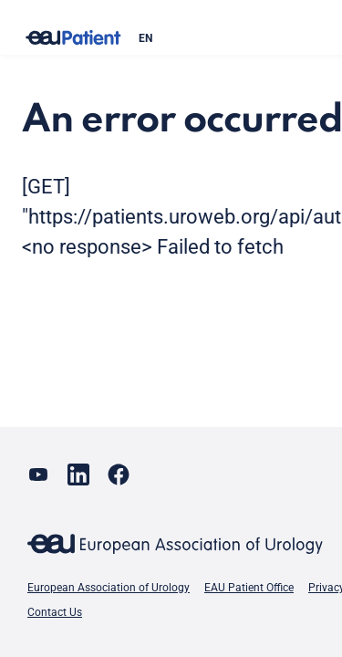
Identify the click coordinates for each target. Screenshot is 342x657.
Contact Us (54, 612)
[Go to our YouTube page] (38, 474)
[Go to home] (73, 37)
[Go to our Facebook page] (119, 474)
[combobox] (229, 38)
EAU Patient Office (249, 587)
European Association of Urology (108, 587)
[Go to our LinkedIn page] (78, 474)
